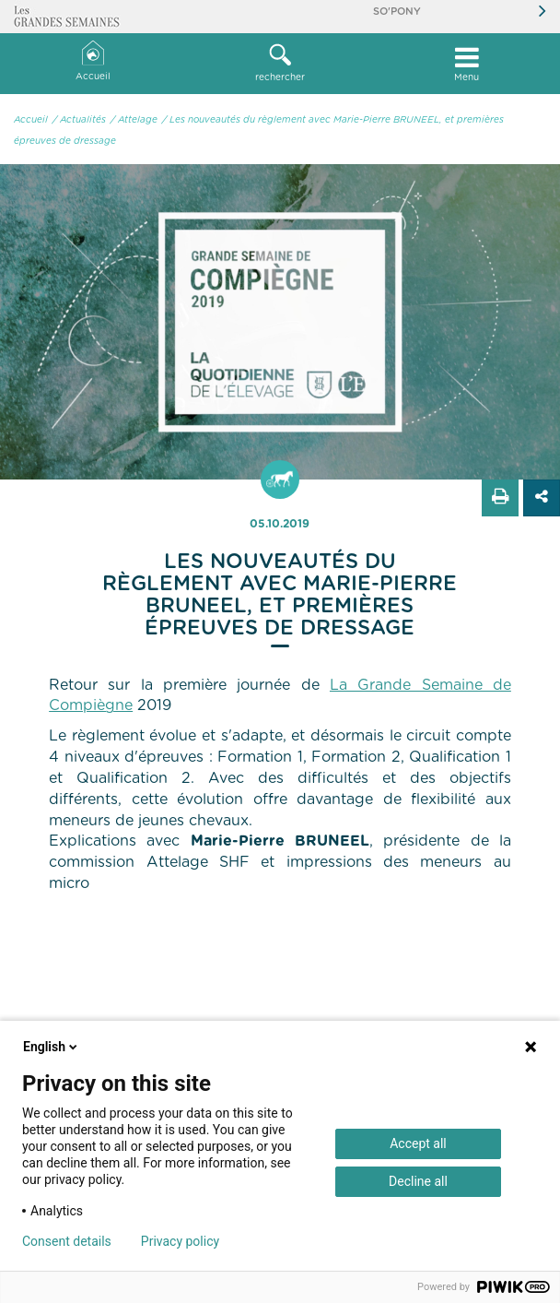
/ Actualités (79, 119)
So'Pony (397, 11)
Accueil (93, 61)
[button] (280, 63)
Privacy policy (180, 1241)
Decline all (418, 1181)
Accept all (418, 1143)
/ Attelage (134, 119)
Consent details (66, 1241)
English (51, 1046)
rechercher (280, 62)
